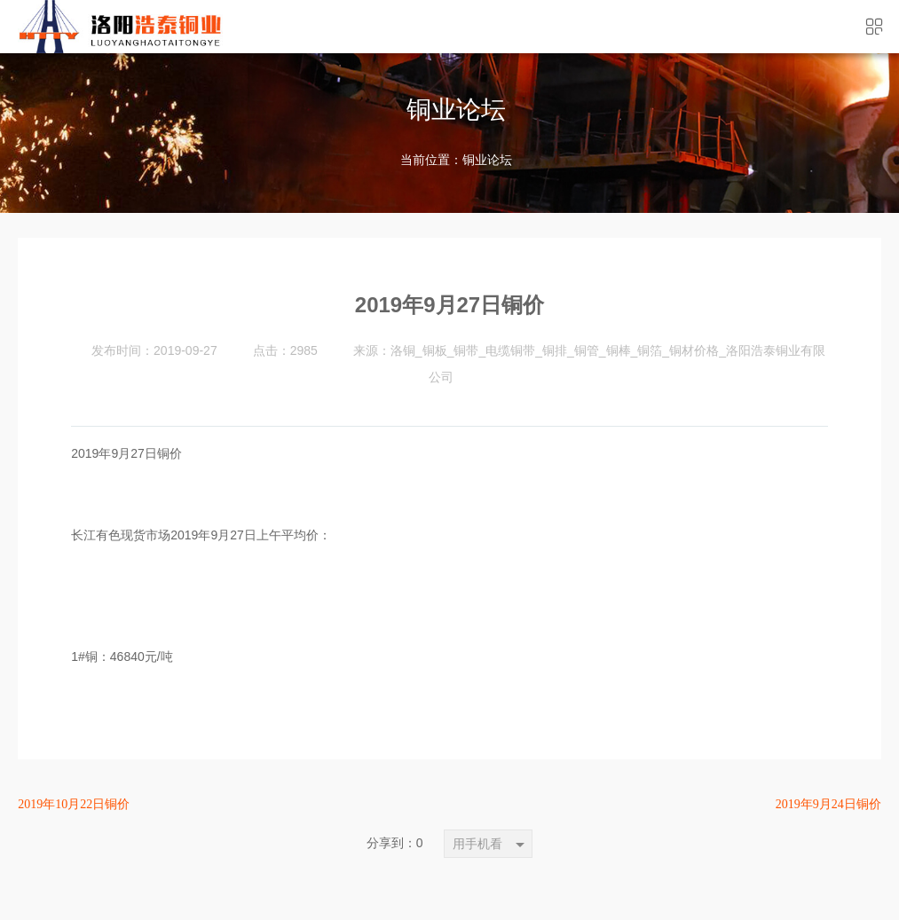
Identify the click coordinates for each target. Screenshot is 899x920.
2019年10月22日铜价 (74, 804)
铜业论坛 (487, 160)
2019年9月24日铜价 (828, 804)
